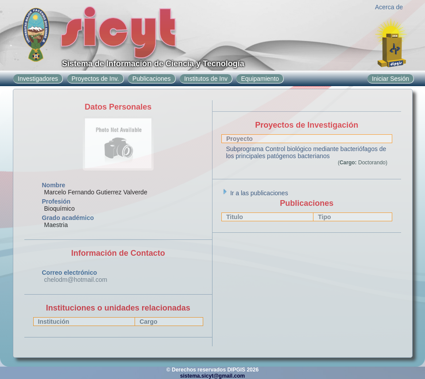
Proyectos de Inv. (95, 78)
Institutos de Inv (206, 78)
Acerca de (389, 7)
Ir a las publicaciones (254, 193)
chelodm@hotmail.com (76, 279)
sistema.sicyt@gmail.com (212, 376)
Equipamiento (260, 78)
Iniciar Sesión (390, 78)
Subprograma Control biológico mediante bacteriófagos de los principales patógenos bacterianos (306, 152)
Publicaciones (151, 78)
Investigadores (38, 78)
